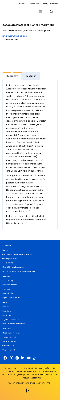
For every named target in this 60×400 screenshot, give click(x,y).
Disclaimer (6, 315)
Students (21, 3)
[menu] (40, 12)
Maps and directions (11, 333)
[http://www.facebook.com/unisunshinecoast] (5, 358)
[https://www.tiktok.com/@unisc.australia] (34, 358)
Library (45, 3)
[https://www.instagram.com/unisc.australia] (17, 358)
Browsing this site (9, 285)
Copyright (6, 311)
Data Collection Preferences (13, 324)
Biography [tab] (12, 76)
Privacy (5, 307)
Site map (6, 289)
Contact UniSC (8, 350)
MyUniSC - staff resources (13, 267)
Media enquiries (9, 341)
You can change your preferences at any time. (29, 383)
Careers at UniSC (9, 346)
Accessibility (7, 293)
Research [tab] (31, 76)
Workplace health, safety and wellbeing (19, 271)
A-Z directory (7, 280)
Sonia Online (7, 263)
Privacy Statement (32, 377)
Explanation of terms (11, 297)
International (34, 3)
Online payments (9, 258)
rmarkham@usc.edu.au (14, 36)
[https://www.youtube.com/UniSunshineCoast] (29, 358)
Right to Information (10, 319)
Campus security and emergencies (17, 254)
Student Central (9, 337)
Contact (54, 3)
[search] (51, 11)
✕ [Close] (29, 390)
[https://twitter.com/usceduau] (11, 358)
